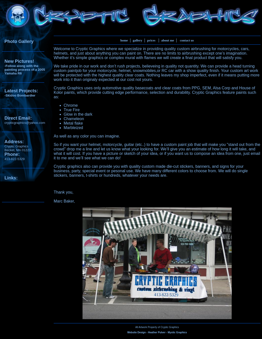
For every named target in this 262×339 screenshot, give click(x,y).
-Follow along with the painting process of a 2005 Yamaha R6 (24, 69)
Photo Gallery (19, 41)
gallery (137, 40)
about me (167, 40)
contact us (187, 40)
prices (151, 40)
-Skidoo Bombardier (19, 95)
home (124, 40)
